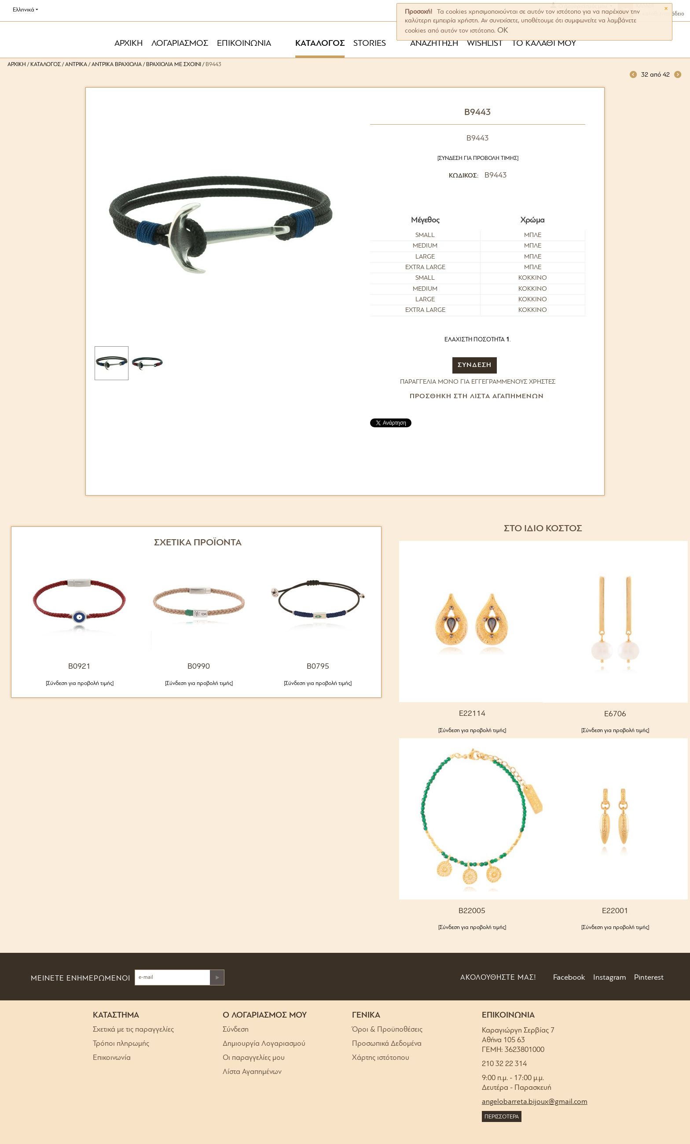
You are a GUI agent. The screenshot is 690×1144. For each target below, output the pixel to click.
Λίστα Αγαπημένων (252, 1072)
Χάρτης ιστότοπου (380, 1058)
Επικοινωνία (112, 1058)
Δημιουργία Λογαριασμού (264, 1044)
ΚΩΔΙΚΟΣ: (463, 176)
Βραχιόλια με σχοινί (173, 64)
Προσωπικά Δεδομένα (387, 1044)
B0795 (318, 667)
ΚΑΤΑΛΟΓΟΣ (320, 43)
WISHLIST (485, 43)
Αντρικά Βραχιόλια (117, 64)
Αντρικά (76, 64)
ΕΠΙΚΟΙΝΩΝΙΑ (244, 43)
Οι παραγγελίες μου (254, 1058)
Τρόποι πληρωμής (121, 1044)
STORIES (369, 43)
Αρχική (16, 64)
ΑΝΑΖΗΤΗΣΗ (434, 43)
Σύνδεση (236, 1029)
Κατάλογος (45, 64)
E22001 (615, 911)
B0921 (79, 667)
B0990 (198, 667)
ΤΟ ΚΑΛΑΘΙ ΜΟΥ (544, 43)
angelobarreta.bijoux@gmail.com (534, 1102)
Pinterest (648, 978)
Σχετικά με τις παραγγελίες (133, 1029)
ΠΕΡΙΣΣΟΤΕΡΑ (501, 1117)
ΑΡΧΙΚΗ (128, 43)
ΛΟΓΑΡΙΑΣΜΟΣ (179, 43)
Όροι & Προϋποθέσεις (387, 1029)
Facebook (568, 978)
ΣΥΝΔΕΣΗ (475, 365)
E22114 (472, 714)
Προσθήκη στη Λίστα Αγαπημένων (477, 396)
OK (502, 30)
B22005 (472, 911)
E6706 (615, 714)
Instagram (608, 978)
